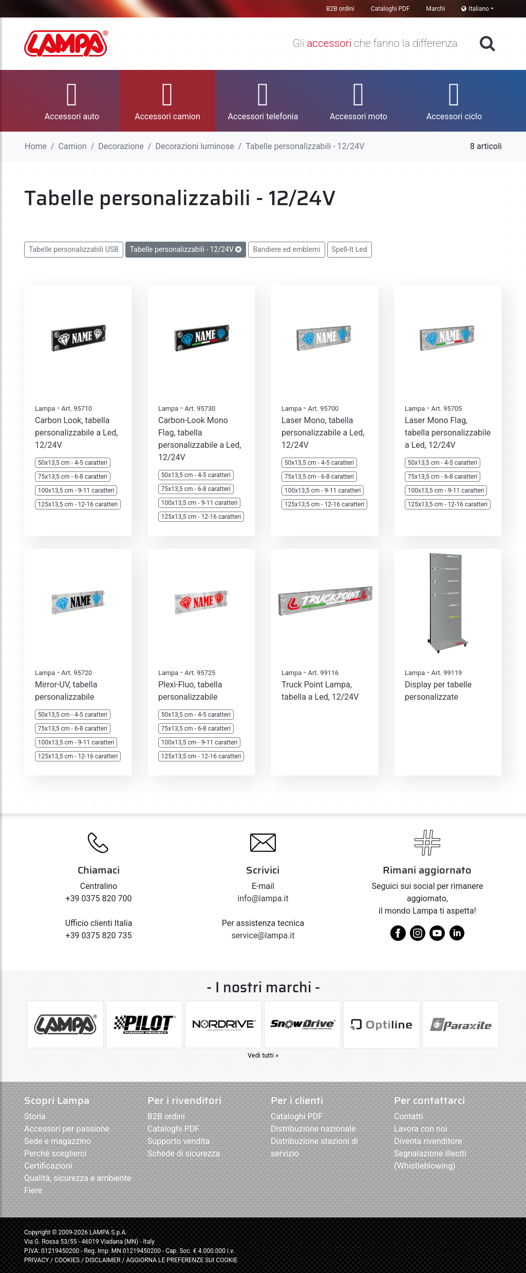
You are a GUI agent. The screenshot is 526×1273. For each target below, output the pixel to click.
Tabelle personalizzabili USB (74, 249)
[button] (72, 101)
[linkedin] (456, 937)
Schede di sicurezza (183, 1153)
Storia (35, 1116)
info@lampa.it (262, 898)
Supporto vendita (178, 1141)
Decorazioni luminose (194, 146)
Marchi (435, 8)
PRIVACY (36, 1260)
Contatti (408, 1116)
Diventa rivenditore (428, 1141)
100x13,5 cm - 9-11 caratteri (76, 490)
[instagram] (417, 937)
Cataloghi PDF (390, 8)
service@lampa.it (263, 935)
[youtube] (437, 937)
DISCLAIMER (103, 1260)
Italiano (475, 8)
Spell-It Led (349, 249)
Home (36, 146)
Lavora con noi (420, 1129)
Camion (73, 146)
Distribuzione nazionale (313, 1129)
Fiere (33, 1190)
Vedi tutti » (263, 1055)
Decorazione (121, 146)
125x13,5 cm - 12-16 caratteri (78, 504)
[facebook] (398, 937)
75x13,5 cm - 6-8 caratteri (72, 476)
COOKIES (67, 1260)
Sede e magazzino (57, 1141)
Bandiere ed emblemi (286, 249)
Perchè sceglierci (55, 1153)
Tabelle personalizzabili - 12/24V (186, 249)
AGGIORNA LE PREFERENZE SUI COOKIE (181, 1260)
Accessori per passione (66, 1129)
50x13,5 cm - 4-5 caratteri (72, 462)
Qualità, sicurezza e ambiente (77, 1178)
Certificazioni (48, 1166)
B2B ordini (340, 8)
